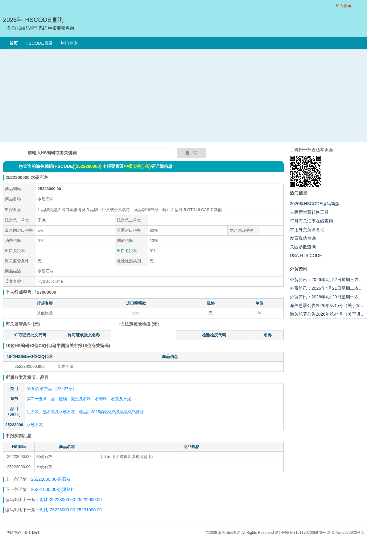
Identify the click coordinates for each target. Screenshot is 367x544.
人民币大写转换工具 (309, 212)
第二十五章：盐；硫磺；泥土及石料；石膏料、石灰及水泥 (79, 399)
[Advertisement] (183, 95)
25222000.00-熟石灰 (51, 479)
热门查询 (69, 43)
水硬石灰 (35, 424)
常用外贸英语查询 (307, 229)
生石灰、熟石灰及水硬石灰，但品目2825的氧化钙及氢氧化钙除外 (85, 411)
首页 (13, 43)
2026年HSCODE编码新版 (315, 203)
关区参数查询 (303, 246)
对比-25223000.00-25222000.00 (71, 499)
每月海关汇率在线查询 (311, 220)
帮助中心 (13, 532)
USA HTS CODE (306, 255)
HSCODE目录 (39, 43)
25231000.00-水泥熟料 (53, 489)
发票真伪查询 (303, 238)
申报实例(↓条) (137, 166)
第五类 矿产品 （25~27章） (51, 388)
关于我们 (31, 532)
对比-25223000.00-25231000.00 (71, 509)
